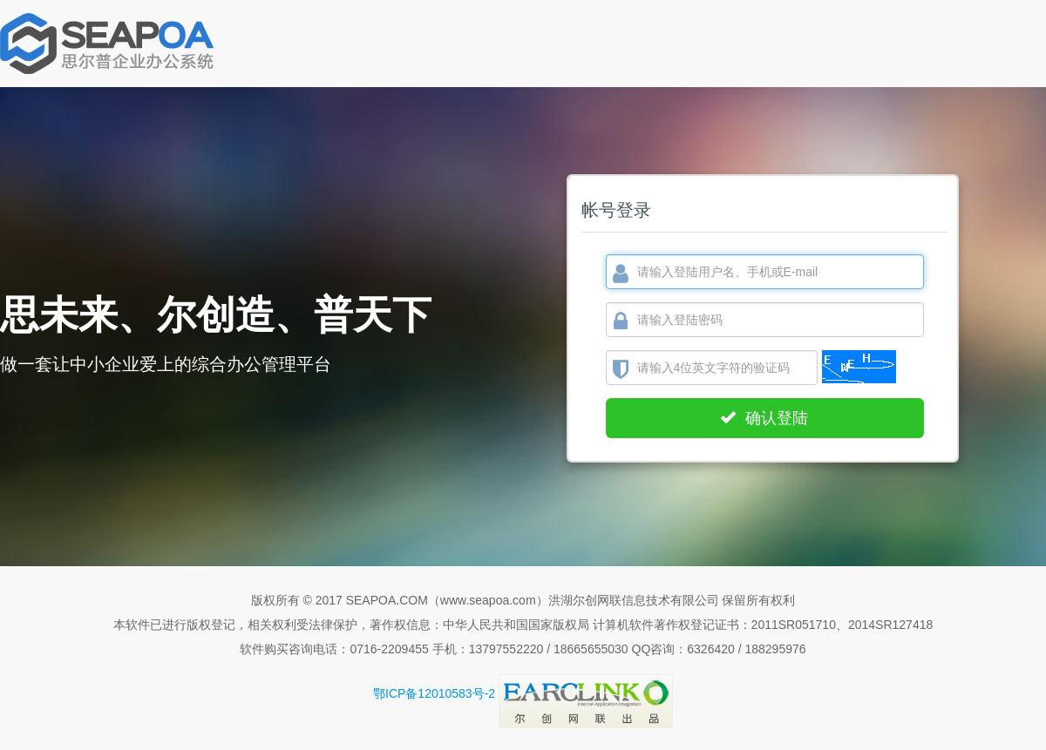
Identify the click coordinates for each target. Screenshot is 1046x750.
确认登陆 (764, 418)
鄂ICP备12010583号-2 (434, 693)
